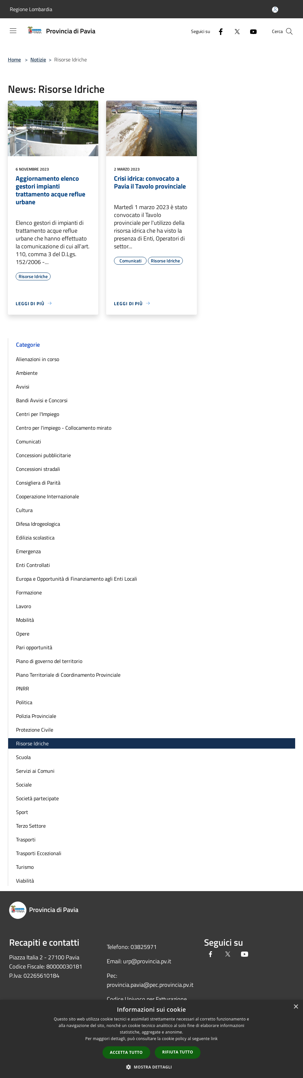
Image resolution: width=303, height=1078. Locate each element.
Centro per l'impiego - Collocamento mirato (63, 428)
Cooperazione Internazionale (47, 496)
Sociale (24, 784)
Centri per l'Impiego (37, 414)
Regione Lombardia (31, 9)
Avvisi (22, 386)
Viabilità (25, 881)
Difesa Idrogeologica (38, 524)
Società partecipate (37, 798)
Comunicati (28, 441)
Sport (22, 812)
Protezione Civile (34, 730)
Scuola (23, 757)
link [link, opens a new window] (214, 1038)
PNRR (22, 688)
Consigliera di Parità (38, 483)
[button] (151, 1067)
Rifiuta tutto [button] (177, 1052)
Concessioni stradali (38, 469)
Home (14, 59)
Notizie (38, 59)
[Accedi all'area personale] (275, 10)
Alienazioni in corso (37, 359)
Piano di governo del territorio (49, 661)
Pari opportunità (34, 647)
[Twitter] (234, 31)
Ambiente (27, 373)
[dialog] (151, 1039)
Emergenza (28, 551)
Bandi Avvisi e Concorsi (42, 400)
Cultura (24, 510)
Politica (24, 702)
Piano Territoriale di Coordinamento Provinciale (68, 675)
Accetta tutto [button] (126, 1052)
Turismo (25, 867)
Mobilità (25, 620)
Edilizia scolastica (35, 537)
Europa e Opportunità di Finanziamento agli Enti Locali (76, 579)
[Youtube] (250, 31)
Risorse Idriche (32, 743)
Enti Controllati (33, 565)
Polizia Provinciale (36, 716)
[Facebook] (218, 31)
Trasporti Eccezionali (38, 853)
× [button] (295, 1006)
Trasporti (26, 839)
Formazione (29, 592)
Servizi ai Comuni (35, 771)
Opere (22, 634)
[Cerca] (289, 31)
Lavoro (23, 606)
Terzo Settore (31, 826)
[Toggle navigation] (13, 31)
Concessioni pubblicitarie (43, 455)
